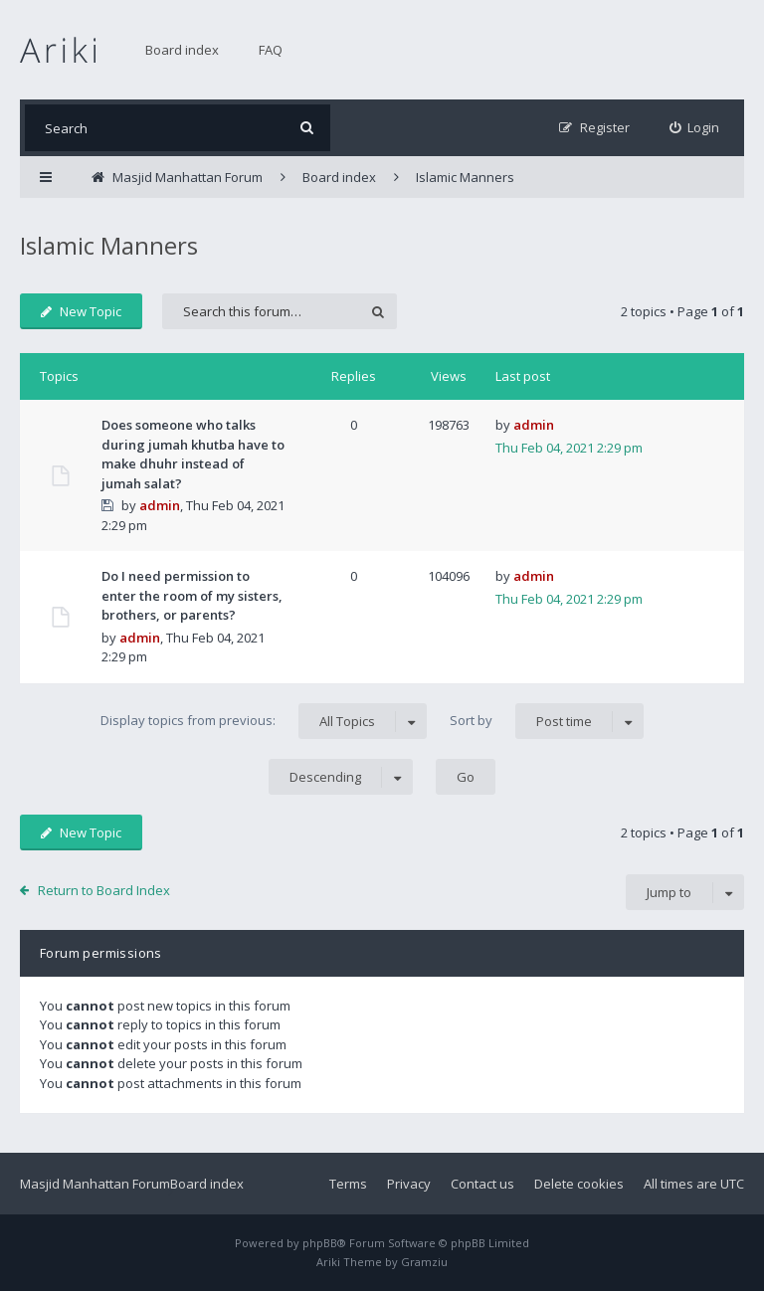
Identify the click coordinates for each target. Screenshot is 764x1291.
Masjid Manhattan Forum (95, 1184)
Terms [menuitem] (348, 1184)
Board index (182, 50)
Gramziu (424, 1261)
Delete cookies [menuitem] (579, 1184)
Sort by (547, 721)
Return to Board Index (104, 890)
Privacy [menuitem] (409, 1184)
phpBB (319, 1242)
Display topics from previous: (263, 721)
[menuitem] (695, 127)
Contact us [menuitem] (482, 1184)
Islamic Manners (109, 245)
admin (159, 505)
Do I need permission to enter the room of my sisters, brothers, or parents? (192, 595)
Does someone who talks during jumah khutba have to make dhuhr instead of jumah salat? (193, 454)
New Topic (81, 311)
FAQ (271, 50)
